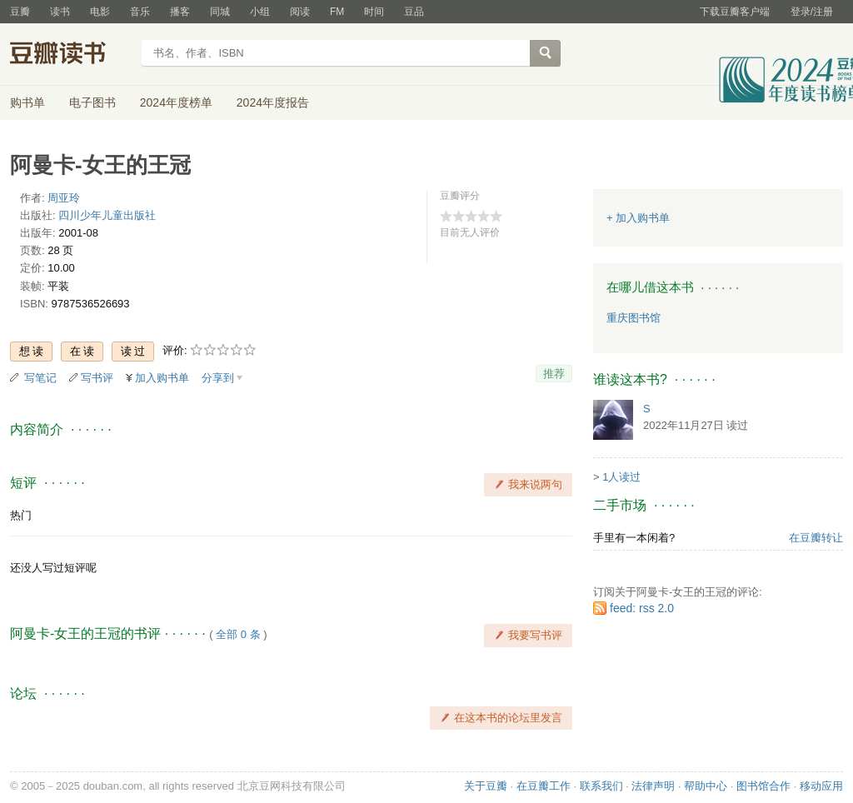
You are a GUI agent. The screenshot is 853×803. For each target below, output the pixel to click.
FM (337, 11)
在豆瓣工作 (543, 786)
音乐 (140, 11)
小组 (260, 11)
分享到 (218, 378)
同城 (220, 11)
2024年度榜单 (176, 102)
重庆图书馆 (633, 318)
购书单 (27, 102)
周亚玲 (63, 198)
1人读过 (621, 477)
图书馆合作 (763, 786)
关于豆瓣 (485, 786)
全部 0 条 (238, 634)
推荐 (554, 373)
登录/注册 (812, 11)
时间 (374, 11)
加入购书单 (162, 378)
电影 (100, 11)
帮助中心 (705, 786)
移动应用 (821, 786)
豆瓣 (20, 11)
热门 (21, 515)
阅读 (300, 11)
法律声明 (653, 786)
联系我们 (601, 786)
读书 (60, 11)
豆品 (414, 11)
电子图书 (92, 102)
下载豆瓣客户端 (735, 11)
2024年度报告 (273, 102)
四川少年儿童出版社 (107, 215)
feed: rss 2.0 (642, 608)
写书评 (97, 378)
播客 (180, 11)
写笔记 (40, 378)
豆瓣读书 (70, 55)
